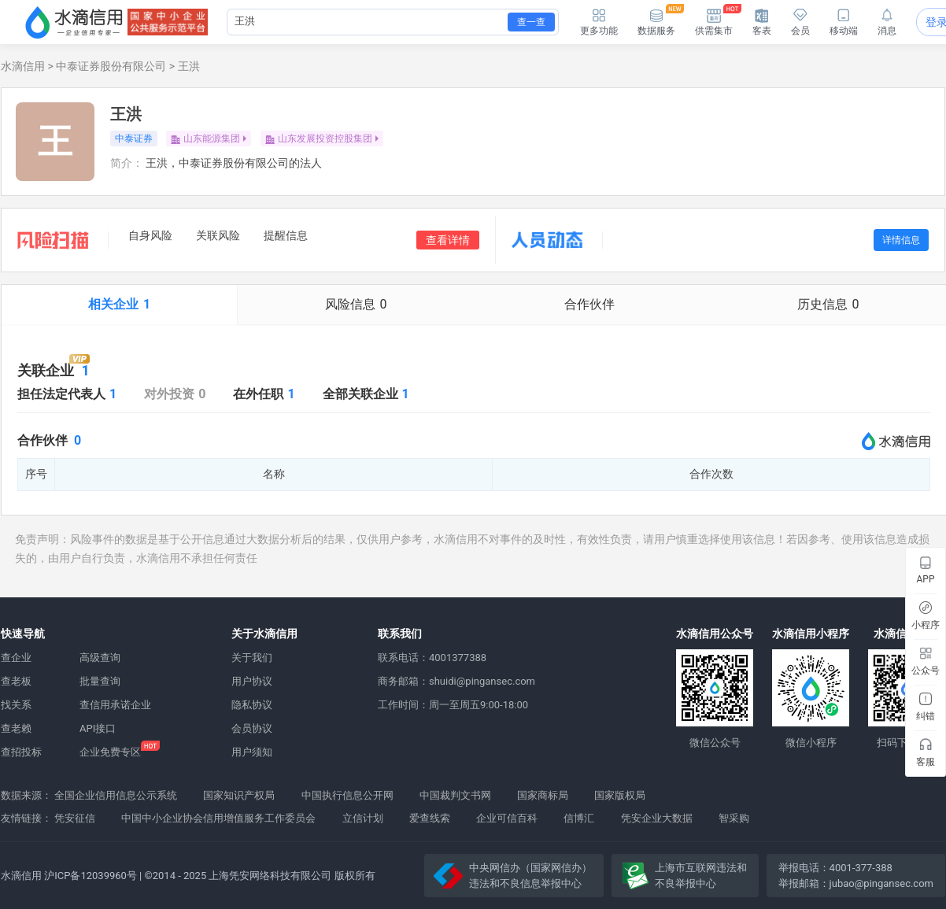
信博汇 (579, 818)
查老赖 (16, 728)
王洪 (189, 66)
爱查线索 (429, 818)
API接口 (97, 728)
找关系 (16, 705)
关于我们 (251, 657)
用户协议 (251, 681)
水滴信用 (23, 66)
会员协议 (251, 728)
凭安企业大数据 (657, 818)
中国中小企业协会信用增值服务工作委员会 (218, 818)
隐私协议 (251, 705)
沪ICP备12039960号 (90, 875)
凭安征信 (74, 818)
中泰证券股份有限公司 (111, 66)
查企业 (16, 657)
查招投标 (21, 752)
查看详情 (448, 240)
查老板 (16, 681)
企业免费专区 (110, 752)
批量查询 (99, 681)
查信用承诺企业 (115, 705)
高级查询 (99, 657)
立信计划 (362, 818)
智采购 (734, 818)
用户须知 (251, 752)
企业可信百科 (507, 818)
